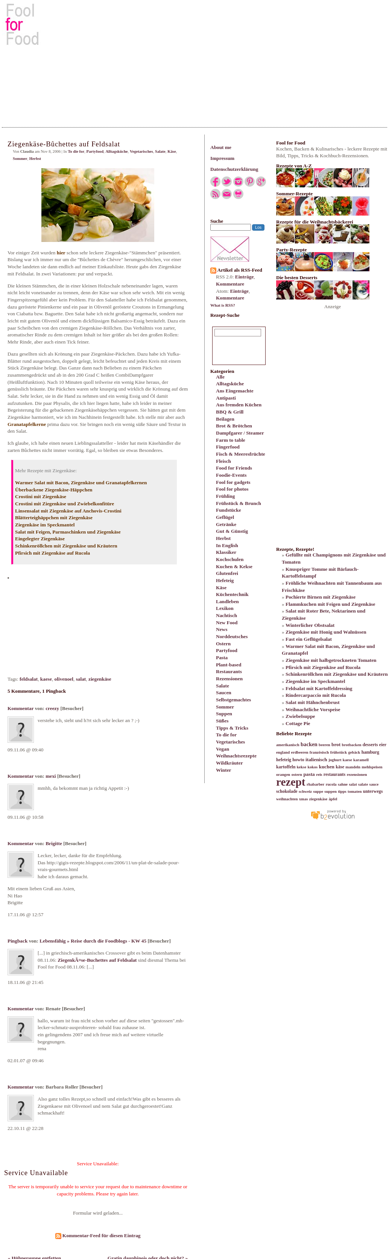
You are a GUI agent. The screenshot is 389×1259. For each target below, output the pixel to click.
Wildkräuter (229, 763)
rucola (331, 784)
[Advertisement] (194, 60)
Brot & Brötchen (234, 426)
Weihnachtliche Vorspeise (313, 709)
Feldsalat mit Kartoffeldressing (319, 688)
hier (61, 252)
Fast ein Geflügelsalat (309, 639)
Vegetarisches (230, 742)
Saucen (223, 692)
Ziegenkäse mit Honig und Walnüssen (326, 632)
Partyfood (226, 650)
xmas (303, 799)
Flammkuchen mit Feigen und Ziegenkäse (330, 604)
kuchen (326, 766)
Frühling (225, 496)
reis (319, 774)
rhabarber (315, 784)
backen (309, 744)
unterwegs (373, 791)
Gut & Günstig (232, 531)
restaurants (334, 774)
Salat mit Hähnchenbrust (313, 702)
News (221, 629)
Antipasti (226, 398)
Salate (222, 686)
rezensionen (357, 774)
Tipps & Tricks (232, 728)
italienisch (316, 759)
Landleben (227, 601)
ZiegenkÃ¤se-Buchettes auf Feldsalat (97, 960)
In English (227, 545)
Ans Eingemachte (235, 391)
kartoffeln (285, 766)
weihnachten (287, 799)
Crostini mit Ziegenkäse (40, 496)
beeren (324, 745)
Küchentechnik (232, 594)
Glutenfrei (227, 573)
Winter (223, 770)
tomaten (355, 791)
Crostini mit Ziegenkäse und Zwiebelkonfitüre (64, 503)
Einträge (244, 277)
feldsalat (29, 679)
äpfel (333, 799)
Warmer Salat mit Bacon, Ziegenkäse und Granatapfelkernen (81, 482)
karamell (361, 760)
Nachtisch (226, 615)
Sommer (225, 707)
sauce (373, 784)
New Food (226, 622)
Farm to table (230, 440)
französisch (319, 752)
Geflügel (225, 517)
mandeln (352, 767)
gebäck (354, 752)
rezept (290, 782)
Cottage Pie (298, 723)
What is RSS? (222, 305)
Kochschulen (229, 559)
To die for (226, 734)
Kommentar (20, 708)
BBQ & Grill (229, 412)
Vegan (222, 749)
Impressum (222, 158)
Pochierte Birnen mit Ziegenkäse (321, 597)
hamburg (370, 752)
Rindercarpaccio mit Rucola (316, 695)
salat (81, 679)
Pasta (222, 657)
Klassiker (226, 552)
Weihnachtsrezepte (236, 756)
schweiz (305, 791)
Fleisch (223, 461)
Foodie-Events (231, 475)
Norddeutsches (232, 636)
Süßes (222, 721)
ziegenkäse (99, 679)
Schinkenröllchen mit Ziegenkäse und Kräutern (66, 546)
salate (363, 784)
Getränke (226, 524)
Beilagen (225, 419)
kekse (301, 767)
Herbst (223, 538)
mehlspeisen (372, 767)
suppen (330, 791)
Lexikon (225, 608)
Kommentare (230, 284)
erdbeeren (299, 752)
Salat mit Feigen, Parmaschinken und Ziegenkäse (68, 532)
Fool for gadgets (233, 482)
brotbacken (352, 745)
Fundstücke (228, 510)
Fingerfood (228, 447)
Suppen (224, 713)
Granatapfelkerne (27, 424)
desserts (370, 744)
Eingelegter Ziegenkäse (40, 538)
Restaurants (229, 671)
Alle (220, 377)
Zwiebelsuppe (300, 716)
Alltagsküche (230, 383)
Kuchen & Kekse (234, 566)
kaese (46, 679)
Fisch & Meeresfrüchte (240, 454)
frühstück (338, 752)
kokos (312, 767)
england (283, 752)
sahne (343, 784)
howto (298, 759)
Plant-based (228, 665)
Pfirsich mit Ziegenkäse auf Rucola (52, 553)
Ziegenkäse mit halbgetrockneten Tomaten (331, 660)
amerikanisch (287, 745)
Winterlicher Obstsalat (310, 625)
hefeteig (283, 759)
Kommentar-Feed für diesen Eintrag (98, 1235)
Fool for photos (232, 489)
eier (382, 744)
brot (335, 744)
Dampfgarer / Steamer (240, 433)
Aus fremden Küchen (238, 405)
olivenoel (64, 679)
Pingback (17, 941)
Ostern (223, 643)
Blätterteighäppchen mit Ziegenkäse (54, 517)
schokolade (287, 791)
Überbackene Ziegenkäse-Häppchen (53, 490)
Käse (221, 587)
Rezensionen (229, 678)
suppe (318, 791)
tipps (342, 791)
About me (220, 147)
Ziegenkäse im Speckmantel (44, 525)
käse (340, 766)
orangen (283, 774)
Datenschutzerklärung (234, 169)
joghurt (334, 760)
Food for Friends (234, 468)
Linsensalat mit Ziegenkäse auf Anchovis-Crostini (68, 511)
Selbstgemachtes (233, 699)
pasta (309, 774)
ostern (297, 774)
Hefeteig (225, 580)
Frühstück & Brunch (238, 503)
